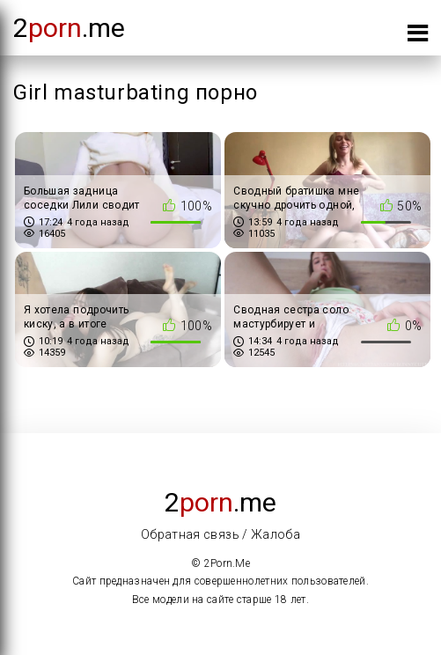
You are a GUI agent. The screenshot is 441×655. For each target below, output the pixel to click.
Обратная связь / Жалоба (220, 534)
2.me (69, 27)
